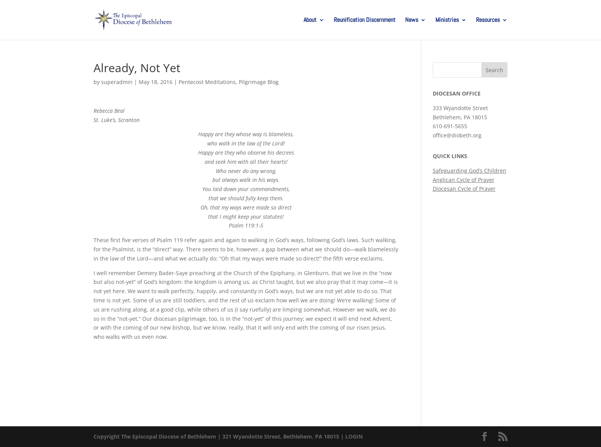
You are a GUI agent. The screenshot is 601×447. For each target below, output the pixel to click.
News (411, 20)
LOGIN (354, 436)
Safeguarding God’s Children (469, 170)
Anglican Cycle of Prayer (463, 179)
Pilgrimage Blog (259, 82)
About (310, 20)
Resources (488, 20)
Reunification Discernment (365, 20)
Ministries (447, 20)
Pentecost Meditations (207, 82)
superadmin (117, 82)
